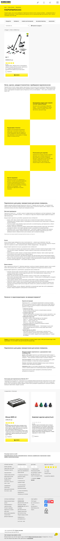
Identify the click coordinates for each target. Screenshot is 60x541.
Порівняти (9, 71)
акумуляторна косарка (13, 456)
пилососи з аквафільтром (34, 455)
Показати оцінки (47, 473)
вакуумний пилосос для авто (11, 455)
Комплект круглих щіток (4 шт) (42, 406)
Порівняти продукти (36, 25)
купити (16, 75)
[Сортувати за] (16, 25)
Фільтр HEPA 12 (10, 417)
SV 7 (6, 57)
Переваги (16, 21)
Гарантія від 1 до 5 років (9, 468)
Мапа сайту (6, 511)
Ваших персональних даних (35, 536)
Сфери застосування (27, 21)
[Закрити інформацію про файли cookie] (55, 535)
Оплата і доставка (8, 466)
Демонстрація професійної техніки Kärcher (9, 514)
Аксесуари (51, 21)
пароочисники (43, 455)
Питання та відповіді (8, 507)
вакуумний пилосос (22, 455)
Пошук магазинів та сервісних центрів (8, 505)
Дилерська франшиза (8, 516)
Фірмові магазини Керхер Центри (9, 502)
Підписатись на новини (8, 509)
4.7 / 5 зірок (46, 469)
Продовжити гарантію (8, 469)
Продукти (8, 21)
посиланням (30, 538)
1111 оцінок (46, 471)
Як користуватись (41, 21)
